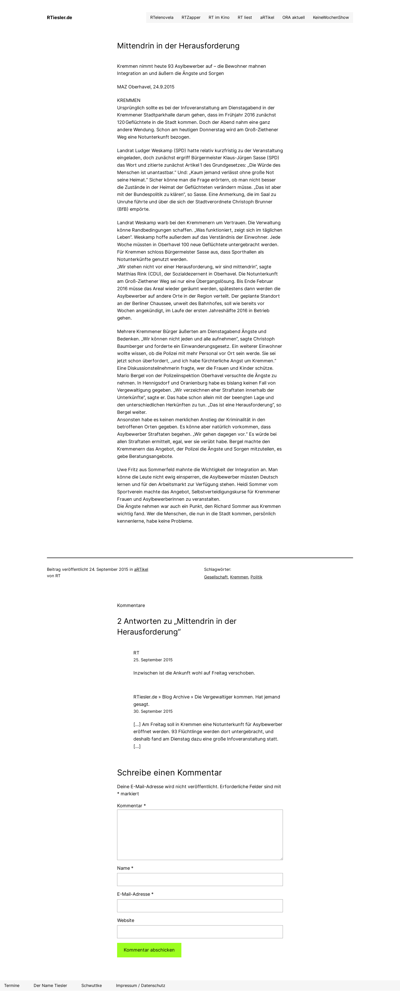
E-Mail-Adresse (135, 894)
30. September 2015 (153, 711)
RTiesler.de (59, 17)
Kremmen (239, 576)
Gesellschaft (216, 576)
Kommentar (131, 805)
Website (125, 920)
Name (125, 868)
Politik (256, 576)
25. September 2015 (153, 659)
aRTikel (141, 569)
